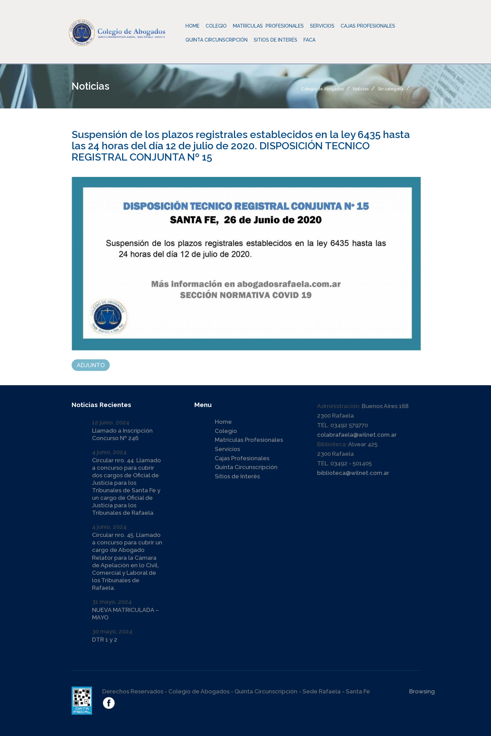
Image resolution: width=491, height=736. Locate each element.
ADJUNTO (91, 365)
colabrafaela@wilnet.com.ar (357, 434)
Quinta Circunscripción (216, 40)
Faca (309, 40)
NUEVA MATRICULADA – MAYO (125, 613)
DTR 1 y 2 (104, 639)
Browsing (422, 691)
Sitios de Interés (275, 40)
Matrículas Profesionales (249, 439)
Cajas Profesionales (242, 458)
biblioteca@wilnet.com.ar (353, 472)
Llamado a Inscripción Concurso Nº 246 (122, 434)
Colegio (226, 430)
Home (192, 26)
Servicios (227, 449)
